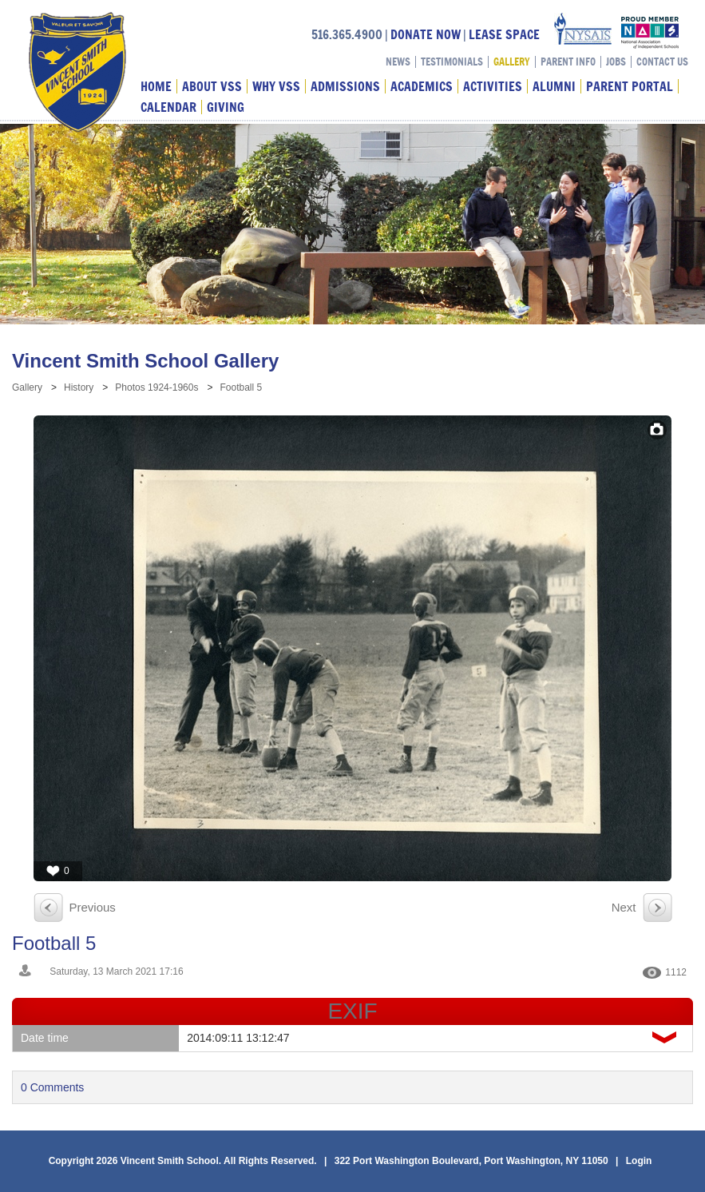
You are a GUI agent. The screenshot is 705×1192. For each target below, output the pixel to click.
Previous (92, 907)
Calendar (168, 107)
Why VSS (276, 86)
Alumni (554, 86)
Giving (225, 107)
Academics (421, 86)
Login (639, 1160)
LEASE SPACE (504, 34)
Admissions (345, 86)
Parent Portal (629, 86)
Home (156, 86)
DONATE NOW (425, 34)
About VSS (212, 86)
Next (624, 907)
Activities (492, 86)
